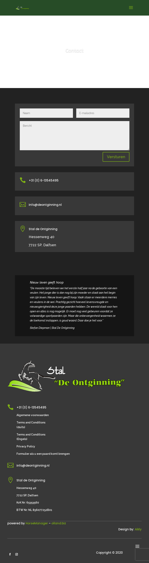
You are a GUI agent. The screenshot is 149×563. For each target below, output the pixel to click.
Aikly (138, 529)
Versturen (116, 156)
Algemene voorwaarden (32, 415)
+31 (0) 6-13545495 (44, 180)
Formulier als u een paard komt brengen (43, 453)
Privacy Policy (25, 446)
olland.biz (58, 523)
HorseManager (37, 523)
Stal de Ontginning (43, 229)
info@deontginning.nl (45, 205)
